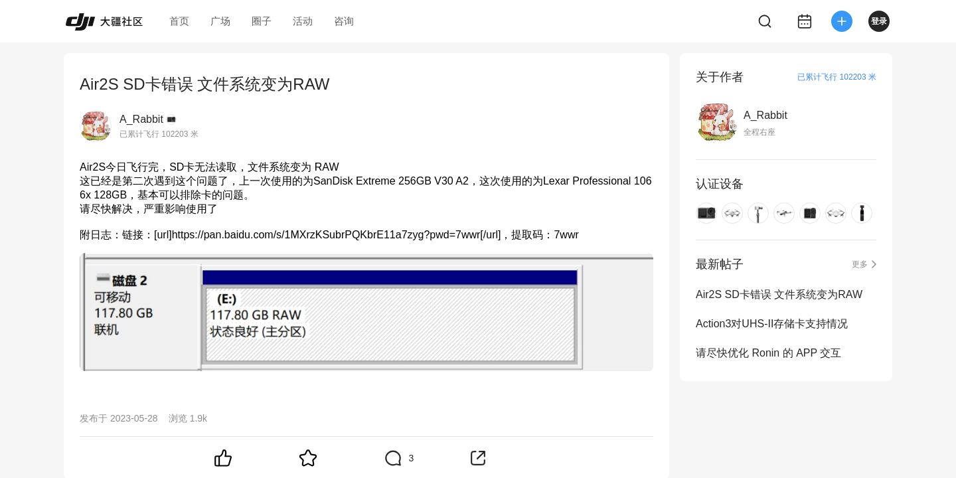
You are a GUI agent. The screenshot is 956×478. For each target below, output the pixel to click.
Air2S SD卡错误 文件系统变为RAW (779, 294)
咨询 (344, 21)
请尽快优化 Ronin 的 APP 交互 (768, 352)
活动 (303, 21)
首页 (179, 21)
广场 (220, 21)
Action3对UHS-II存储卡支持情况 (772, 323)
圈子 (262, 21)
